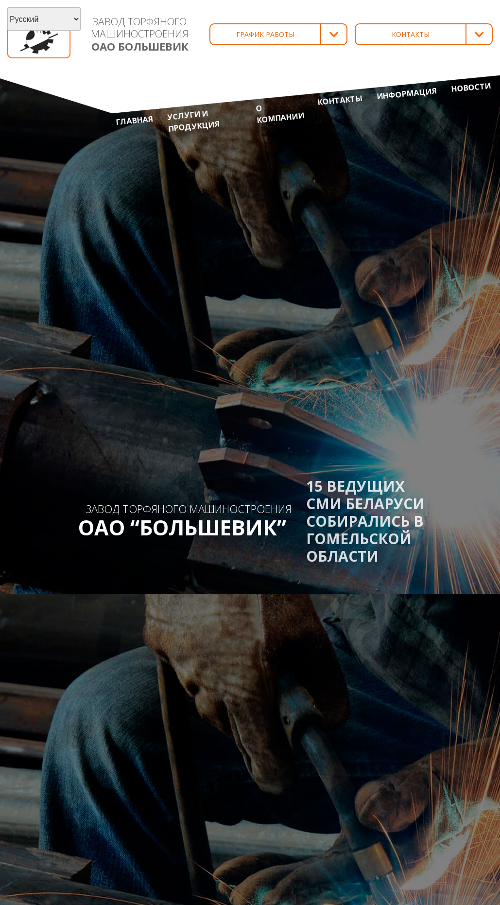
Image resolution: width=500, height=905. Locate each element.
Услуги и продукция (193, 120)
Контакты (339, 99)
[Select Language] (44, 19)
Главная (135, 120)
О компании (280, 114)
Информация (406, 93)
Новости (471, 87)
